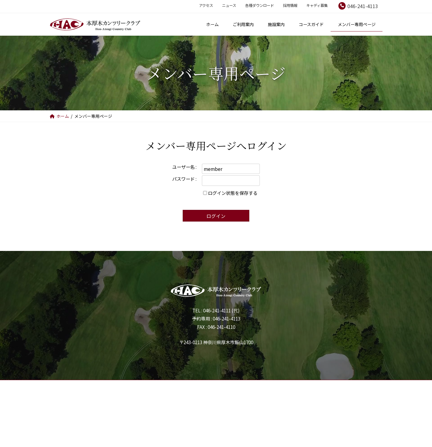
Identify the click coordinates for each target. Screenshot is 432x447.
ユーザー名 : (184, 166)
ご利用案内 (166, 395)
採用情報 (290, 5)
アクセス (206, 5)
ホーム (133, 395)
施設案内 (200, 395)
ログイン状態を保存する (232, 192)
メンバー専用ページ (285, 395)
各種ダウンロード (259, 5)
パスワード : (184, 178)
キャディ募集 (317, 5)
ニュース (229, 5)
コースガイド (237, 395)
